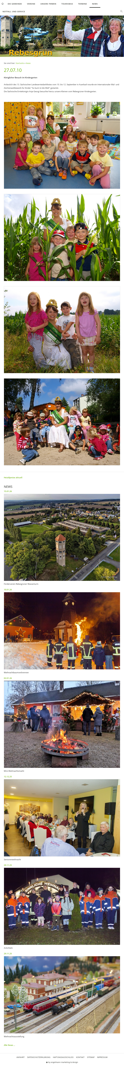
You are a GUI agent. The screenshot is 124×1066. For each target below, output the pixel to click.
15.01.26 (8, 491)
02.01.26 (8, 678)
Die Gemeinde (15, 4)
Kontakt (80, 1057)
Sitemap (91, 1057)
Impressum (102, 1057)
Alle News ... (9, 1045)
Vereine (31, 4)
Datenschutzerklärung (38, 1057)
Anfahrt (20, 1057)
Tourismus (67, 4)
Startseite (20, 63)
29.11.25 (8, 865)
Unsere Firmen (48, 4)
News (95, 4)
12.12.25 (8, 776)
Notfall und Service (14, 11)
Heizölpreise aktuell (13, 477)
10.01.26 (8, 589)
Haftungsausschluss (63, 1057)
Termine (82, 4)
